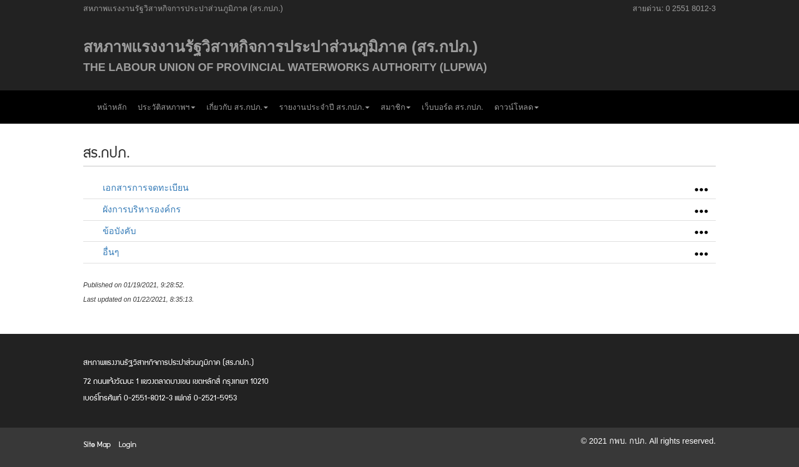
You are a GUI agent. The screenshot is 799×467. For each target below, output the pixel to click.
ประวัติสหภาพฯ (166, 107)
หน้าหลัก (112, 107)
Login (127, 443)
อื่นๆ (111, 252)
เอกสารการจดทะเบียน (146, 187)
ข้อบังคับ (119, 231)
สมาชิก (396, 107)
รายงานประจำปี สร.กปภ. (324, 107)
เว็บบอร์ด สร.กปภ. (452, 107)
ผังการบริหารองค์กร (142, 209)
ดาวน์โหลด (516, 107)
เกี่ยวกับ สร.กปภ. (237, 107)
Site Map (97, 443)
